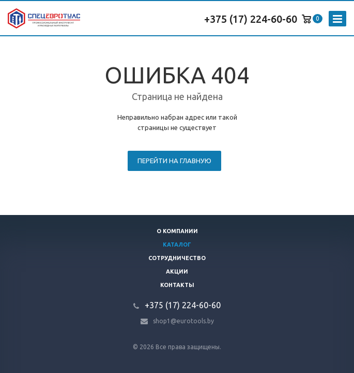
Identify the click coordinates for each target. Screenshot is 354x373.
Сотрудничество (177, 258)
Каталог (177, 244)
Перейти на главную (174, 160)
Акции (177, 271)
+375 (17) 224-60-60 (250, 19)
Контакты (177, 285)
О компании (177, 231)
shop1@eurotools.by (183, 321)
